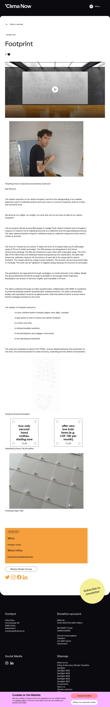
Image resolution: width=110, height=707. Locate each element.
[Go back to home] (18, 7)
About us (61, 687)
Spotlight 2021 (63, 681)
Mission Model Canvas (21, 569)
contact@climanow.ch (15, 631)
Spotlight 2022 (63, 679)
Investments (62, 684)
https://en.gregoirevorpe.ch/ (20, 557)
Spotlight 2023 (63, 676)
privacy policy (20, 701)
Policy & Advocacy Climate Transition (73, 665)
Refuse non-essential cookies (84, 702)
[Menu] (97, 6)
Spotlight (61, 668)
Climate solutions (64, 689)
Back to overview (14, 24)
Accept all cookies (84, 696)
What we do (62, 662)
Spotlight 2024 (63, 673)
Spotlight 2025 (63, 670)
